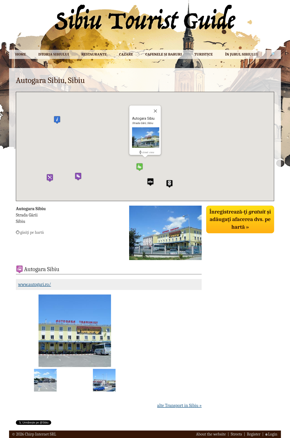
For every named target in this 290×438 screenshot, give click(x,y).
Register (254, 434)
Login (272, 434)
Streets (236, 434)
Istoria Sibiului (53, 54)
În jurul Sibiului (241, 54)
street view (148, 152)
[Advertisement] (240, 267)
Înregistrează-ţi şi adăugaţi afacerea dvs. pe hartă (240, 219)
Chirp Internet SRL (40, 434)
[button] (139, 167)
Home (20, 54)
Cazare (126, 54)
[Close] (155, 110)
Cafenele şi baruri (163, 54)
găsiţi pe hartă (32, 232)
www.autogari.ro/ (34, 284)
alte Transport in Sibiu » (179, 405)
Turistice (203, 54)
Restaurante (94, 54)
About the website (211, 434)
